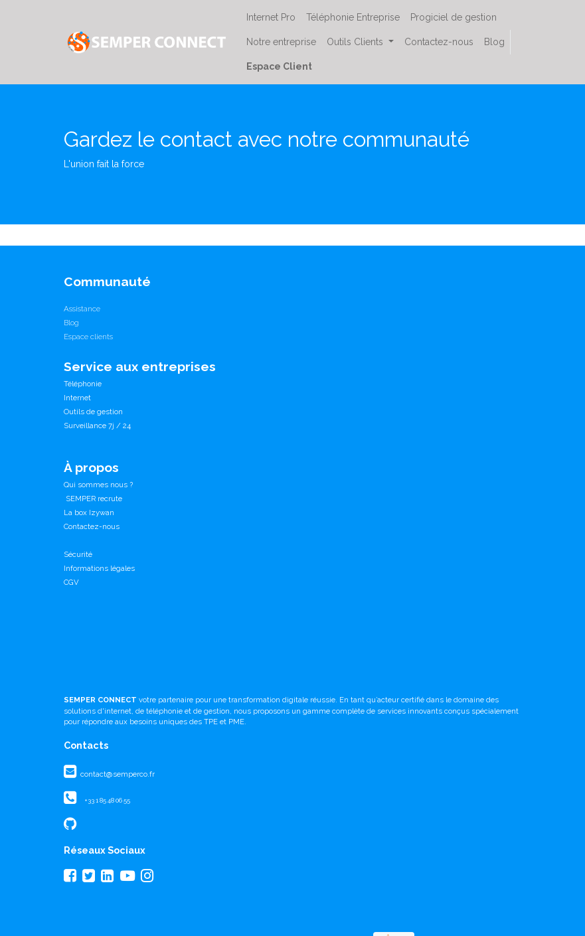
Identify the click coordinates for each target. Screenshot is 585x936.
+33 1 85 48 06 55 (107, 800)
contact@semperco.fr (116, 774)
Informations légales (99, 568)
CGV (71, 582)
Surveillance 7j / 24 (97, 425)
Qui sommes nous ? (98, 484)
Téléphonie (83, 383)
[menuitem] (271, 17)
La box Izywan (89, 512)
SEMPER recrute (93, 498)
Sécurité (78, 554)
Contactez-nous (92, 526)
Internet (77, 397)
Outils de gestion (93, 411)
